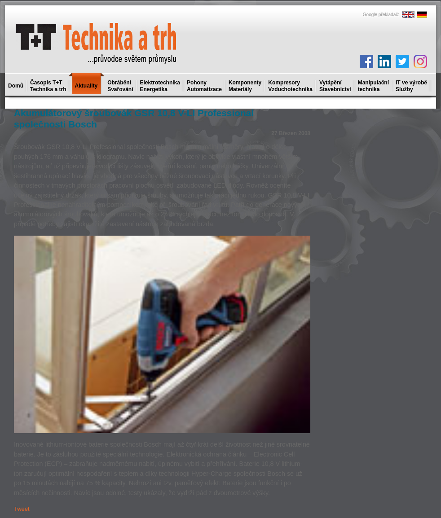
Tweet (22, 508)
